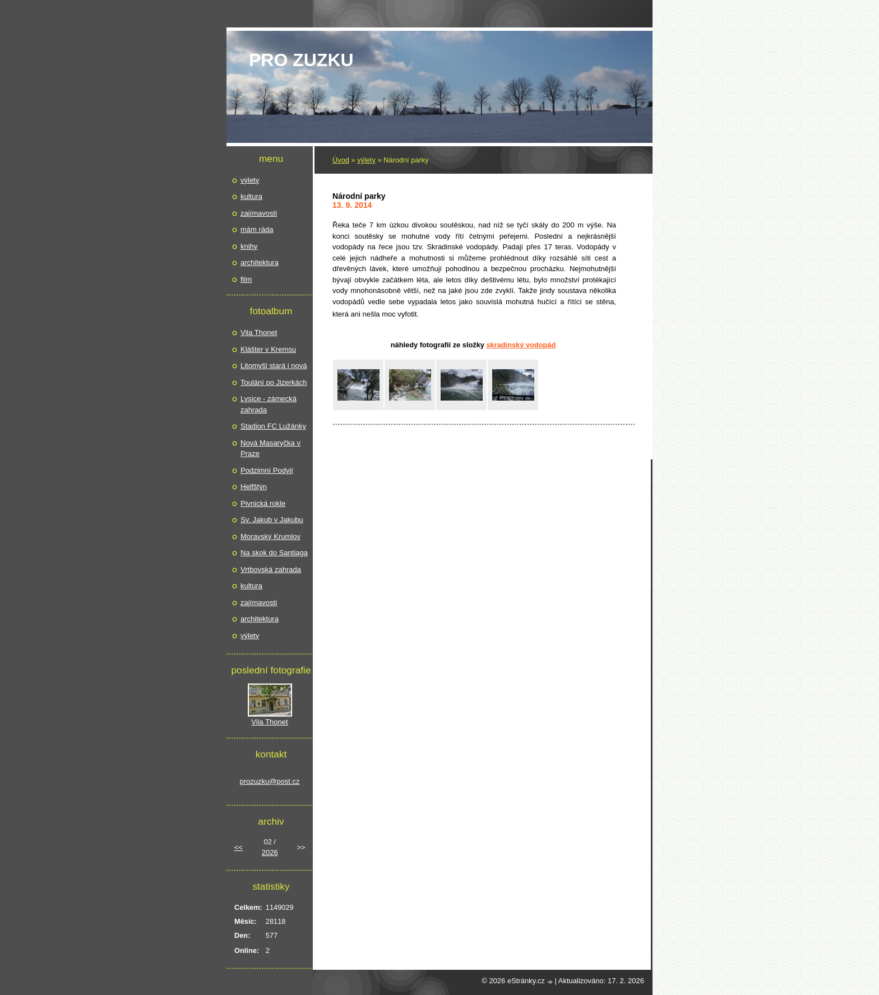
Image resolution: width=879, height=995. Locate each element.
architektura (259, 262)
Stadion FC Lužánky (273, 426)
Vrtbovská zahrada (270, 569)
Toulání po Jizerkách (273, 382)
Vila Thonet (258, 332)
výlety (366, 160)
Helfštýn (253, 486)
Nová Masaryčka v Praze (270, 448)
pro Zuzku (301, 60)
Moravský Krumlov (270, 536)
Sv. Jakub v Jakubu (271, 519)
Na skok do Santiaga (274, 552)
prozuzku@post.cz (269, 781)
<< (238, 847)
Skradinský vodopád (521, 345)
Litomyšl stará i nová (273, 365)
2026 (270, 852)
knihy (248, 246)
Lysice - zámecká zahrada (268, 404)
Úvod (340, 160)
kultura (251, 196)
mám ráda (257, 229)
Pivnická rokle (262, 503)
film (246, 279)
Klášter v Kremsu (268, 349)
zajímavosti (258, 213)
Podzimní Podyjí (266, 470)
